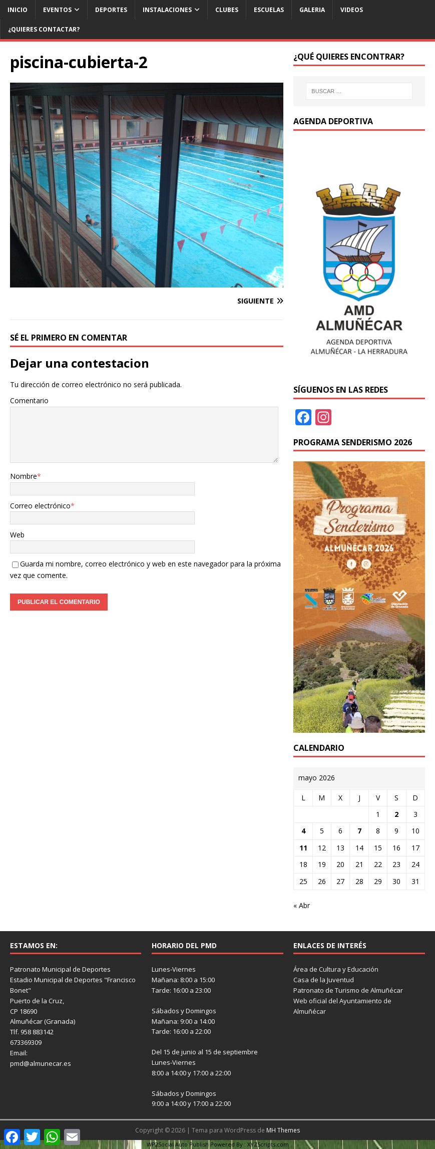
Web (17, 534)
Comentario (29, 400)
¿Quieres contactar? (44, 29)
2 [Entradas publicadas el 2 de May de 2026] (396, 814)
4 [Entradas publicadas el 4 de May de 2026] (303, 830)
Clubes (226, 10)
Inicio (18, 10)
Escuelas (269, 10)
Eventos (57, 10)
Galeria (312, 10)
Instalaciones (167, 10)
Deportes (111, 10)
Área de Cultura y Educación (335, 969)
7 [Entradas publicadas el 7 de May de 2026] (359, 830)
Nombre (23, 476)
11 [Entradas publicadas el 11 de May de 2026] (303, 847)
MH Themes (283, 1130)
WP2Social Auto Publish (178, 1144)
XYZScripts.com (268, 1144)
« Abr (301, 905)
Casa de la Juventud (323, 979)
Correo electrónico (40, 505)
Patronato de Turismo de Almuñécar (348, 990)
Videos (351, 10)
